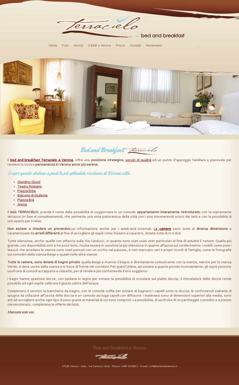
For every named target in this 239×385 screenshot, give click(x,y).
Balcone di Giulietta (32, 195)
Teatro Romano (29, 186)
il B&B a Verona (99, 45)
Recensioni (154, 45)
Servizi (78, 45)
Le (162, 229)
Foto (65, 45)
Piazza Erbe (26, 191)
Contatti (135, 45)
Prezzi (120, 45)
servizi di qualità (138, 160)
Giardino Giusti (28, 182)
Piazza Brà (25, 200)
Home (53, 45)
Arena (22, 204)
